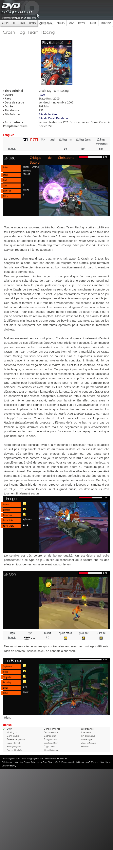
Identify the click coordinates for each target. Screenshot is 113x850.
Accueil (5, 23)
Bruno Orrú (54, 762)
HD (14, 23)
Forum (93, 23)
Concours (60, 23)
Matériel (82, 23)
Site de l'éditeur (48, 114)
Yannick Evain (22, 762)
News (71, 23)
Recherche (106, 23)
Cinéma (32, 23)
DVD (22, 23)
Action (42, 94)
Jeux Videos (46, 23)
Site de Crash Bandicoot (53, 118)
